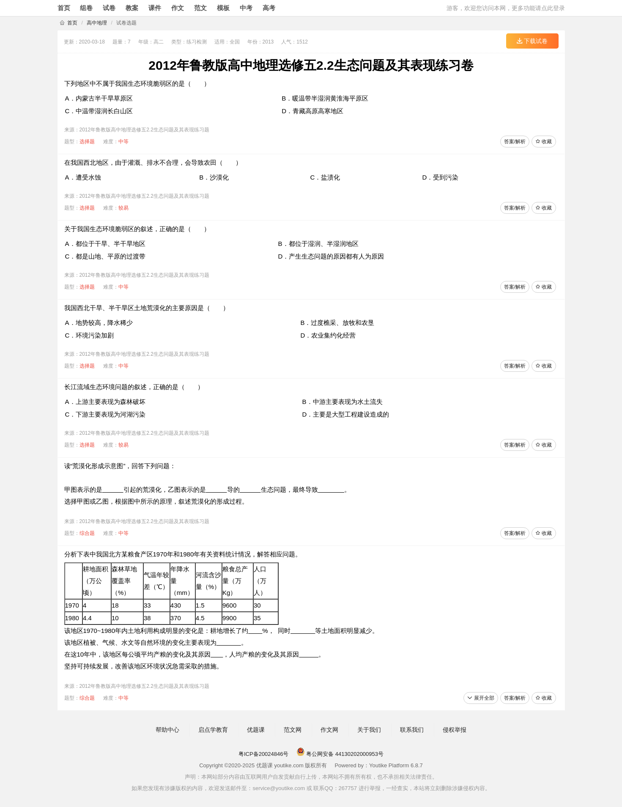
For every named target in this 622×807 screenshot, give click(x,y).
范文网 (292, 729)
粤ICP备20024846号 (263, 754)
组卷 (86, 7)
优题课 (256, 729)
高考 (269, 7)
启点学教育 (213, 729)
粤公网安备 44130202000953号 (340, 754)
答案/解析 (515, 141)
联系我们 (412, 729)
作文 (177, 7)
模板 (223, 7)
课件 (154, 7)
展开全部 (480, 698)
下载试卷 (532, 41)
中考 (246, 7)
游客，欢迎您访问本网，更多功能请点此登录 (506, 8)
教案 (132, 7)
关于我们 (369, 729)
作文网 (329, 729)
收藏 (543, 141)
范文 (200, 7)
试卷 (109, 7)
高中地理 (97, 23)
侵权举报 (454, 729)
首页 (64, 7)
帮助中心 (167, 729)
